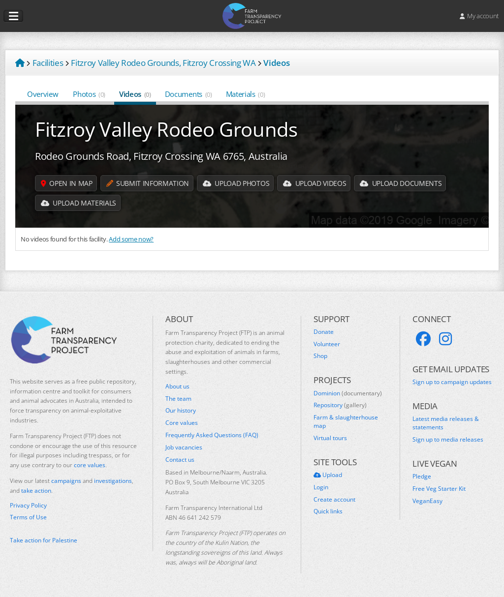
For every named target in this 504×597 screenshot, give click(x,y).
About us (177, 386)
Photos (89, 94)
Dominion (348, 393)
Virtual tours (330, 438)
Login (321, 487)
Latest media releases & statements (445, 423)
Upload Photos (236, 183)
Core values (181, 423)
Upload (328, 475)
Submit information (147, 183)
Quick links (328, 511)
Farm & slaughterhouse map (346, 422)
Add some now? (131, 239)
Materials (245, 94)
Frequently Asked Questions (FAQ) (211, 435)
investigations (113, 481)
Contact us (179, 460)
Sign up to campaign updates (452, 382)
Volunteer (327, 344)
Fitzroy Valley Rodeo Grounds (166, 129)
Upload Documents (400, 183)
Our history (180, 411)
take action (36, 490)
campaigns (66, 481)
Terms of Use (28, 517)
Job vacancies (183, 447)
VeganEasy (427, 501)
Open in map (67, 183)
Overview (43, 94)
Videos (135, 94)
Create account (334, 500)
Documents (188, 94)
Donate (324, 332)
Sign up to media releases (447, 440)
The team (178, 399)
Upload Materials (78, 203)
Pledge (421, 476)
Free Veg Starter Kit (439, 489)
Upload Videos (314, 183)
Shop (320, 356)
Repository (340, 405)
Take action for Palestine (43, 540)
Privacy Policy (28, 505)
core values (89, 465)
